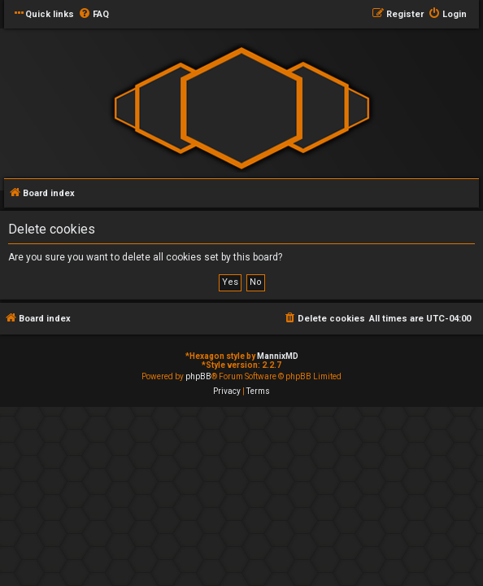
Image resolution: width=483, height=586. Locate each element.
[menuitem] (93, 14)
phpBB (198, 376)
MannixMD (277, 356)
